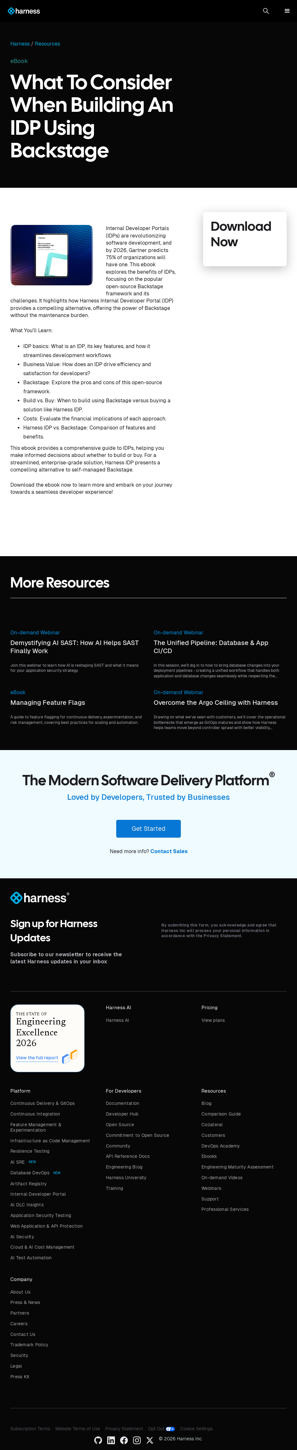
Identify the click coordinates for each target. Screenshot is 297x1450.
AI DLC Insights (27, 1204)
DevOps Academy (220, 1145)
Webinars (211, 1188)
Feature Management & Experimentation (35, 1127)
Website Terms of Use (77, 1428)
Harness (20, 44)
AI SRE (17, 1162)
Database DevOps (29, 1172)
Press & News (25, 1302)
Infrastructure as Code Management (50, 1140)
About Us (20, 1292)
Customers (213, 1135)
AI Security (22, 1236)
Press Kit (19, 1376)
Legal (16, 1366)
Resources (47, 44)
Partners (19, 1313)
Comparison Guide (221, 1114)
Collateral (212, 1124)
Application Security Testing (40, 1215)
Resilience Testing (30, 1151)
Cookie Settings (196, 1428)
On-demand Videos (221, 1177)
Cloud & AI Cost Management (42, 1247)
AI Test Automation (31, 1257)
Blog (206, 1103)
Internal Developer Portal (38, 1194)
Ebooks (209, 1156)
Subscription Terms (30, 1428)
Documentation (122, 1103)
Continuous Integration (35, 1114)
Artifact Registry (28, 1183)
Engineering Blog (124, 1167)
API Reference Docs (128, 1156)
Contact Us (23, 1334)
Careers (18, 1323)
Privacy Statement (124, 1428)
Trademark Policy (29, 1344)
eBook (18, 692)
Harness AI (117, 1020)
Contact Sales (169, 851)
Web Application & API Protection (46, 1226)
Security (19, 1355)
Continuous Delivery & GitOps (42, 1103)
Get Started (148, 828)
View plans (213, 1020)
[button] (266, 11)
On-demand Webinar (35, 633)
